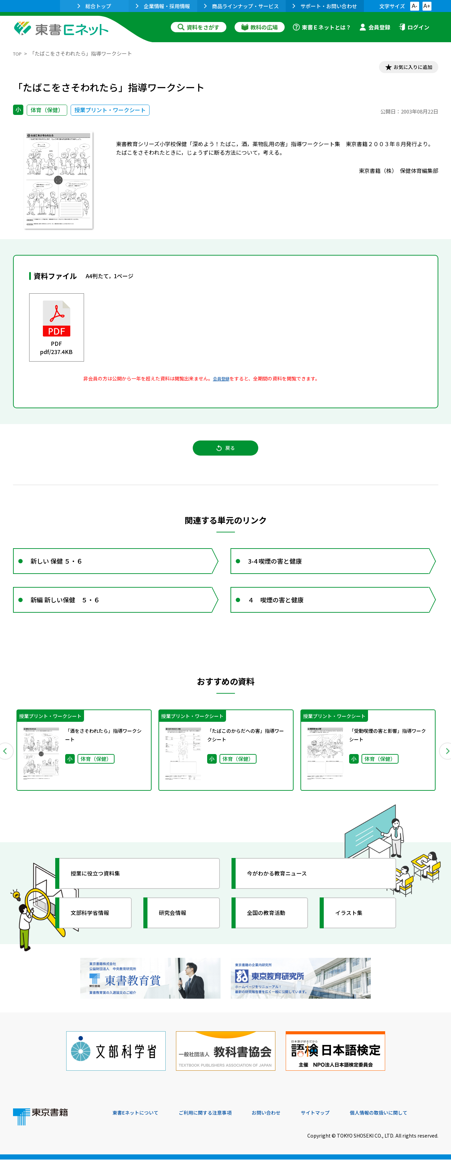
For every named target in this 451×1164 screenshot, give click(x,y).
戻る (226, 453)
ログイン (414, 27)
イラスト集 (352, 926)
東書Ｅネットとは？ (322, 27)
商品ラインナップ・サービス (241, 6)
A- (414, 6)
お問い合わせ (282, 1118)
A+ (426, 6)
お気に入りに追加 (408, 68)
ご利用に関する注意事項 (216, 1118)
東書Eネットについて (138, 1118)
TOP (18, 53)
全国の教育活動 (271, 926)
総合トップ (94, 6)
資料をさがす (198, 27)
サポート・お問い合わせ (325, 6)
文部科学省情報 (94, 926)
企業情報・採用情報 (163, 6)
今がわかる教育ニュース (283, 887)
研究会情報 (176, 926)
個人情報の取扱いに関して (405, 1118)
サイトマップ (335, 1118)
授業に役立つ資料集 (101, 887)
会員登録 (374, 27)
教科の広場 (259, 27)
